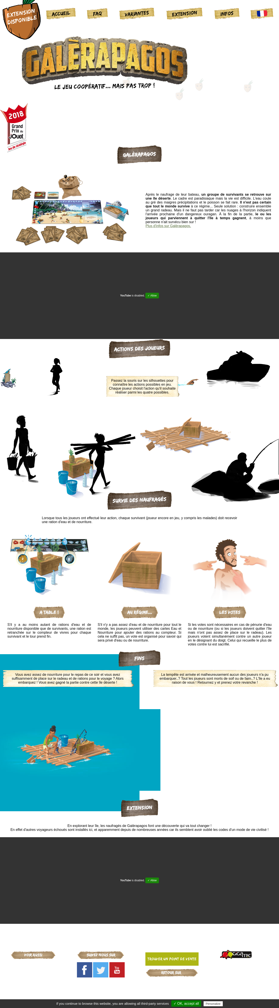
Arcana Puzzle (33, 987)
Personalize (213, 1003)
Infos (227, 13)
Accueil (60, 13)
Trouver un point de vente (172, 959)
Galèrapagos (33, 976)
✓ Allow (152, 295)
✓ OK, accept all (186, 1003)
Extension (185, 13)
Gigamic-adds (172, 982)
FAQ (97, 13)
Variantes (136, 13)
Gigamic (33, 965)
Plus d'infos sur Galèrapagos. (168, 226)
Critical (33, 970)
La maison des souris (33, 982)
